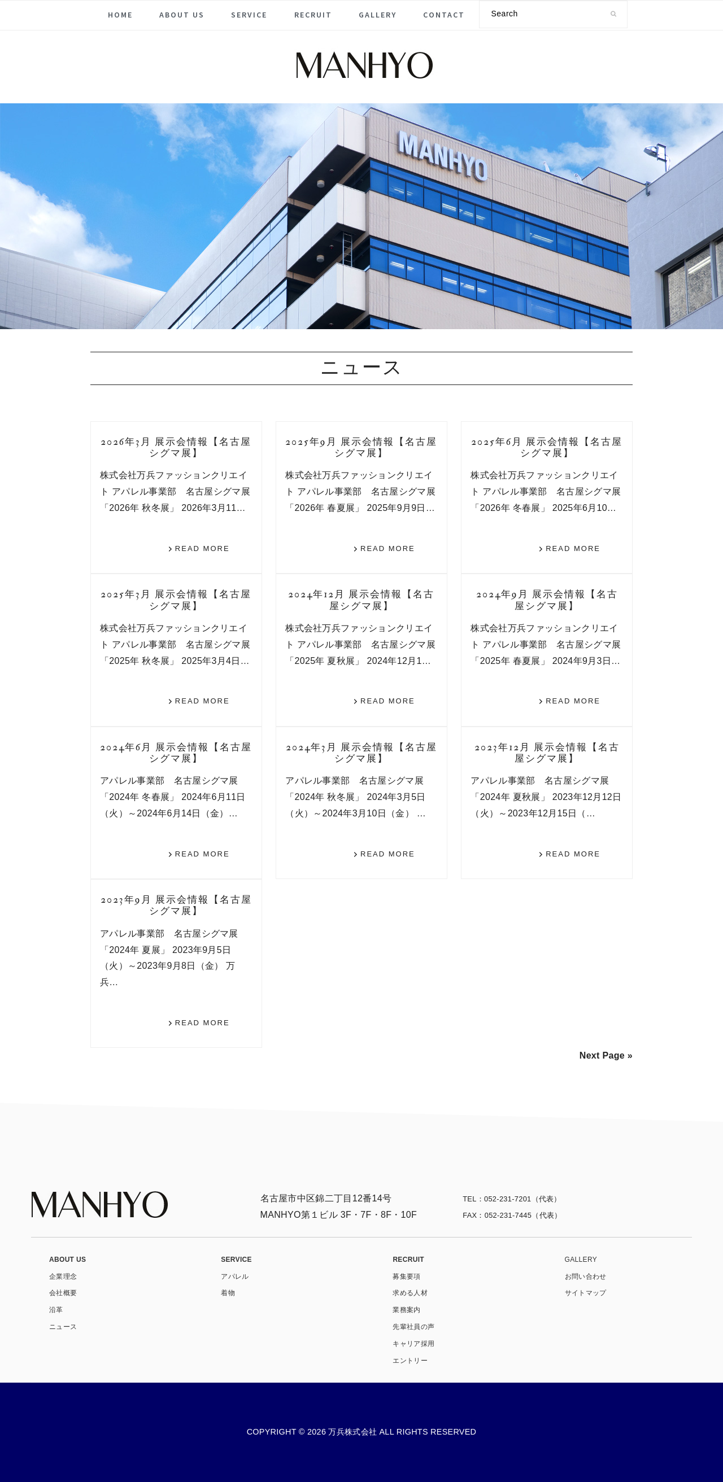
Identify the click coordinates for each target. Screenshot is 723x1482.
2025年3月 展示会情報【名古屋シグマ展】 (176, 599)
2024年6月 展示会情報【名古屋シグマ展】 (176, 752)
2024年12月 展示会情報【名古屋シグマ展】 (361, 599)
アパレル (235, 1276)
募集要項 (406, 1276)
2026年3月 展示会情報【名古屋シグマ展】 (176, 447)
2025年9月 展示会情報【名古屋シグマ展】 (361, 447)
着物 (228, 1293)
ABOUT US (67, 1260)
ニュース (63, 1327)
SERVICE (236, 1260)
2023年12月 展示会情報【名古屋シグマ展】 (547, 752)
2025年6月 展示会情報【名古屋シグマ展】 (546, 447)
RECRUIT (408, 1260)
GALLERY (581, 1260)
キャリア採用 (413, 1344)
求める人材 (410, 1293)
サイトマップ (586, 1293)
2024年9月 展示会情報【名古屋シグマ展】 (547, 599)
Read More (202, 548)
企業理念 (63, 1276)
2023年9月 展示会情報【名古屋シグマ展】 (176, 905)
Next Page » (606, 1055)
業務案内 (406, 1310)
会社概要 (63, 1293)
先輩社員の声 (413, 1327)
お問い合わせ (586, 1276)
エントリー (410, 1361)
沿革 (56, 1310)
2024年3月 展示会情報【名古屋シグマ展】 (361, 752)
